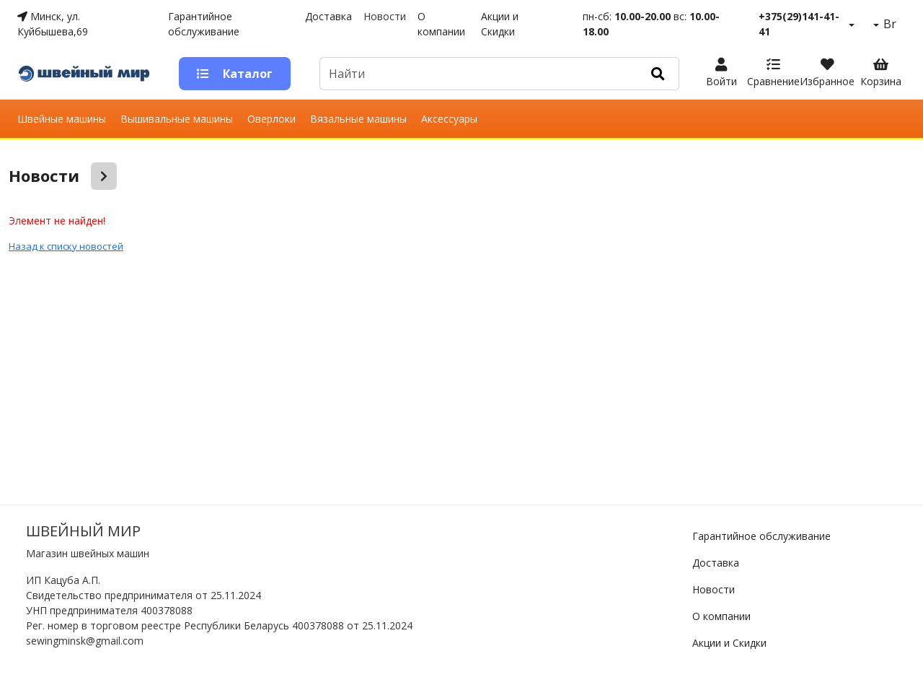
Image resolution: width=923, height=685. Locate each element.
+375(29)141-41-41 (799, 23)
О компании (441, 23)
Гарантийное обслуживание (203, 23)
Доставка (328, 16)
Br (888, 24)
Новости (384, 16)
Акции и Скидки (499, 23)
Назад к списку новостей (66, 246)
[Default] (478, 73)
